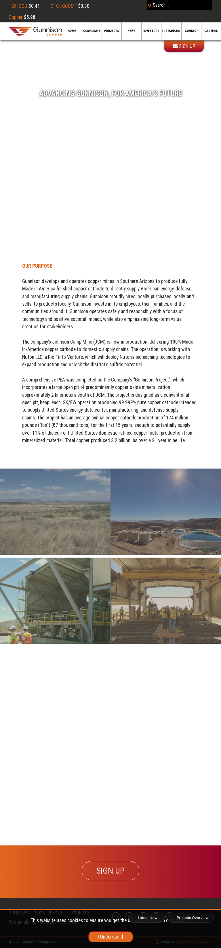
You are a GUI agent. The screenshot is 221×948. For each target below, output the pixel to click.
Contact (191, 31)
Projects (111, 31)
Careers (211, 31)
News (131, 31)
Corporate (91, 31)
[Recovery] (55, 512)
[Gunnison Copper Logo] (35, 31)
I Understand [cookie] (110, 937)
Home (72, 31)
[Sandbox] (165, 512)
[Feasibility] (165, 601)
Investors (151, 31)
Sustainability (171, 31)
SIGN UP (110, 871)
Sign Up (184, 46)
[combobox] (179, 5)
